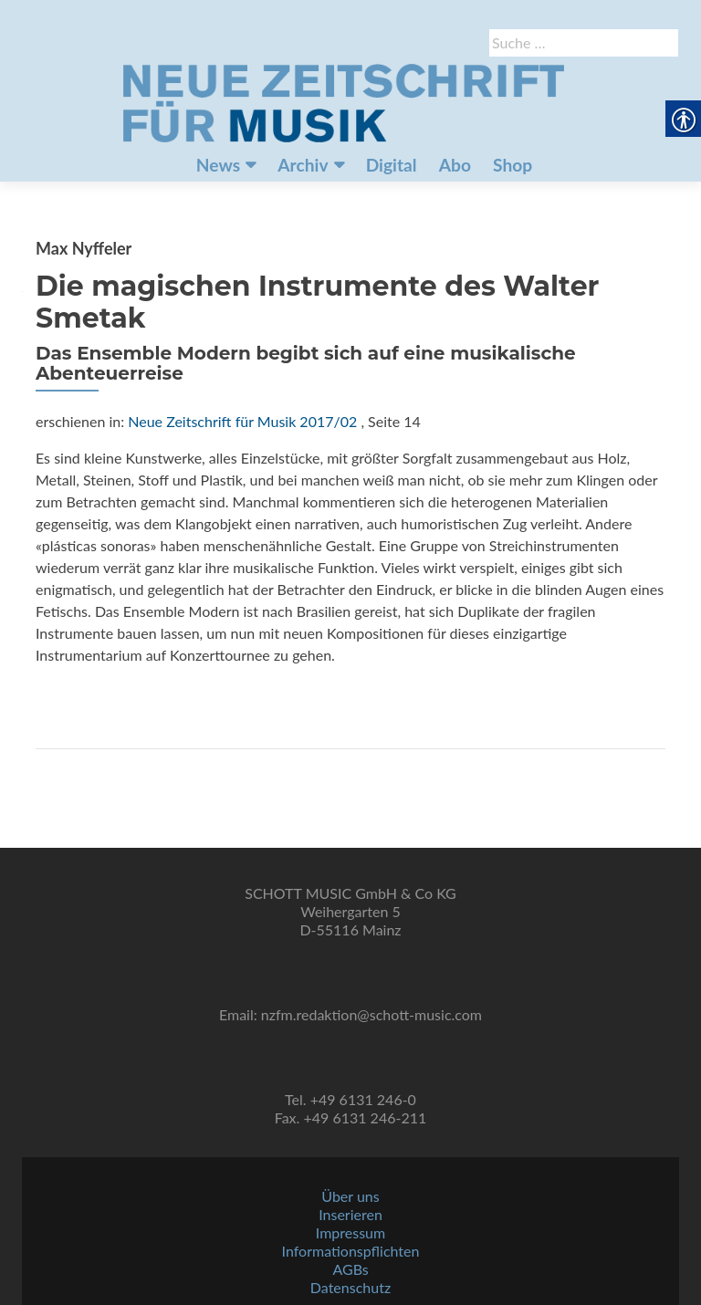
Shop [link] (512, 164)
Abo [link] (455, 164)
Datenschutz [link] (350, 1287)
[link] (343, 101)
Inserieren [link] (350, 1214)
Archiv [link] (302, 164)
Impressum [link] (350, 1232)
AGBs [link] (350, 1269)
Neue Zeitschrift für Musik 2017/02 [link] (242, 421)
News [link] (218, 164)
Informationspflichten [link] (351, 1250)
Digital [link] (391, 164)
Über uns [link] (350, 1196)
